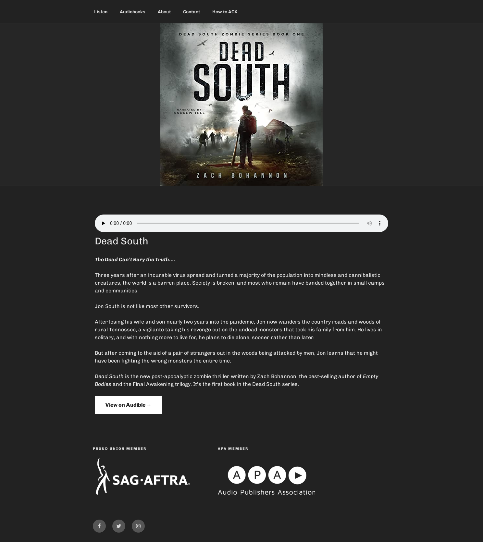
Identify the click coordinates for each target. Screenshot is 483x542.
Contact (191, 12)
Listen (100, 12)
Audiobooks (132, 12)
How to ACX (224, 12)
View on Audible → (128, 405)
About (164, 12)
